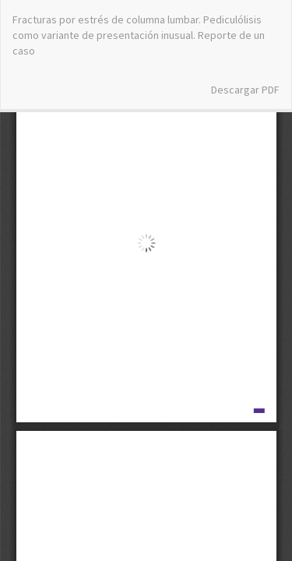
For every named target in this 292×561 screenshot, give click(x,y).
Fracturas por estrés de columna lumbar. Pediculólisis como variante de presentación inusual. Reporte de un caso (138, 35)
